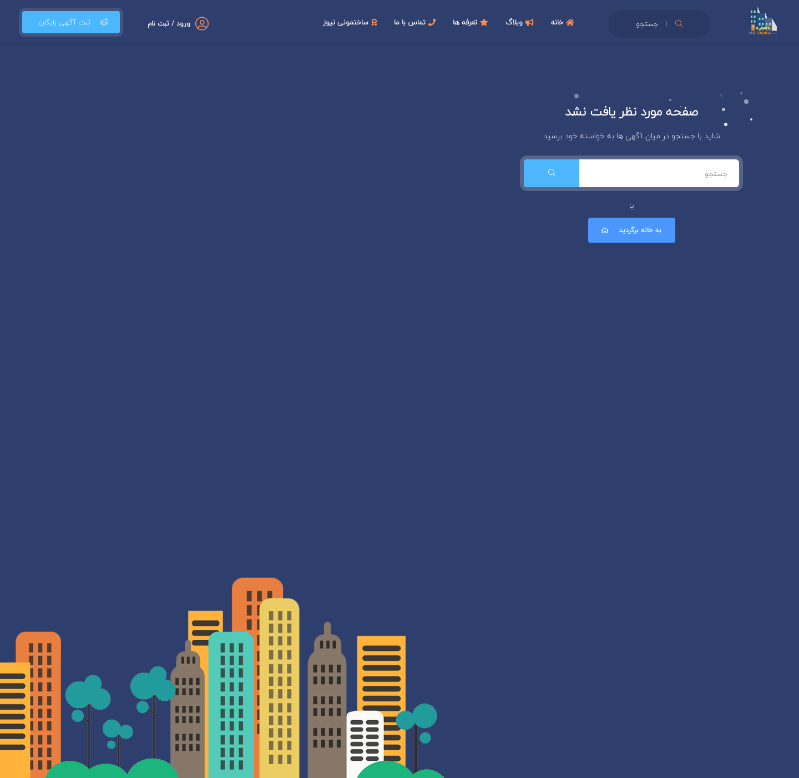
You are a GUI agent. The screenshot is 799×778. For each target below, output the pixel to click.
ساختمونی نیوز (351, 22)
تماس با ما (416, 22)
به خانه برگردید (630, 230)
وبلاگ (521, 22)
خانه (564, 22)
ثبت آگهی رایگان (71, 22)
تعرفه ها (472, 22)
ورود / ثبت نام (169, 23)
